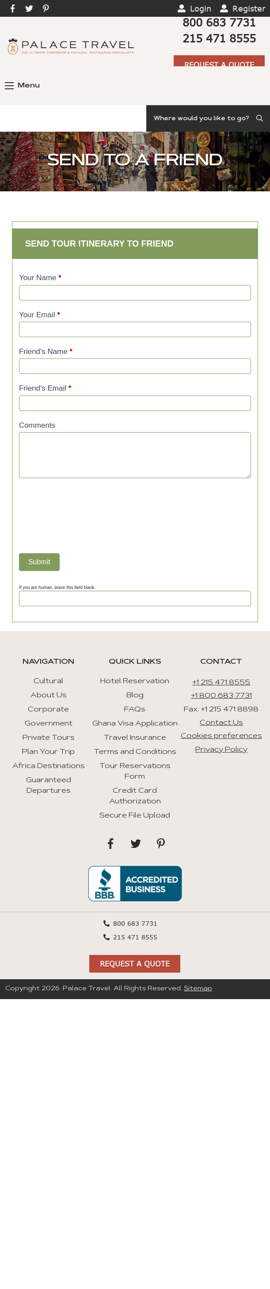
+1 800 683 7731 (221, 696)
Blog (135, 695)
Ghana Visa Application (135, 723)
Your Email (39, 315)
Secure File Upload (134, 815)
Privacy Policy (221, 749)
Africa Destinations (48, 766)
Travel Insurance (135, 737)
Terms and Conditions (135, 752)
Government (48, 723)
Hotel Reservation (134, 681)
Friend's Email (45, 388)
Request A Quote (219, 65)
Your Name (40, 278)
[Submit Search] (260, 118)
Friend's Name (45, 351)
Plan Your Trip (48, 752)
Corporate (48, 709)
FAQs (134, 709)
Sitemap (198, 989)
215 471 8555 (219, 38)
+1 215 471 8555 (221, 682)
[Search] (208, 118)
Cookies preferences (221, 736)
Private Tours (49, 737)
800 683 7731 (219, 22)
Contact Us (221, 722)
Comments (37, 425)
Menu (22, 85)
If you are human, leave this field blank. (57, 587)
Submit (39, 562)
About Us (48, 695)
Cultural (48, 681)
